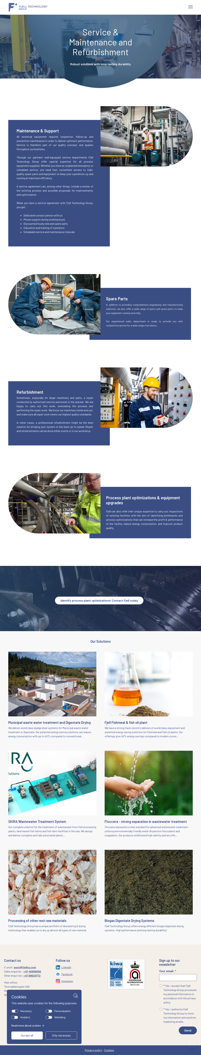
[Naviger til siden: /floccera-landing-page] (149, 794)
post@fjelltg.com (25, 967)
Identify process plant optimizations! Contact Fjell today (99, 600)
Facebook (67, 974)
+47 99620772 (32, 975)
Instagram (67, 981)
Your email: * (178, 975)
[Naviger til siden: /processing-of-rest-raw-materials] (52, 891)
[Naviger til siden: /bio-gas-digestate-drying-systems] (149, 893)
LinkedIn (66, 967)
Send (187, 1030)
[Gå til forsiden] (32, 7)
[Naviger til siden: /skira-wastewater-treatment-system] (52, 794)
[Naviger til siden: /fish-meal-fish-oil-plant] (149, 695)
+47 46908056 (32, 971)
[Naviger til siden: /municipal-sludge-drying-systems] (52, 695)
